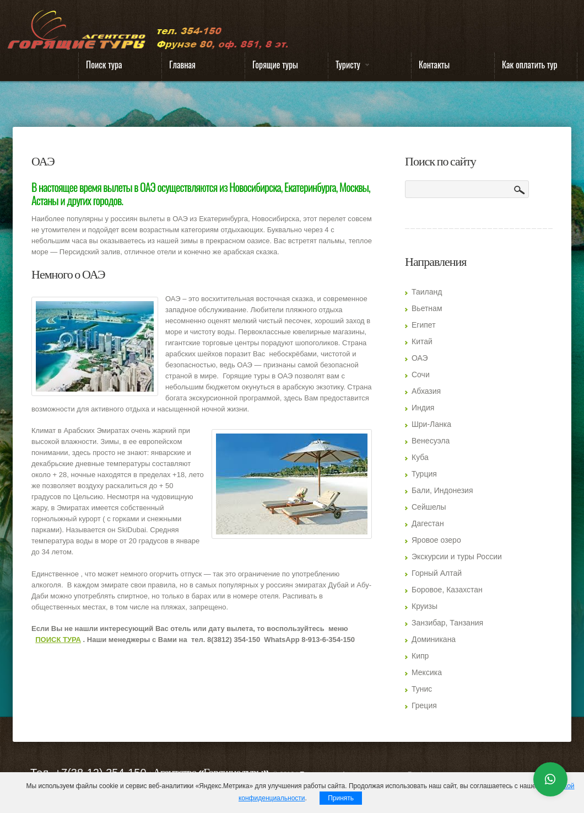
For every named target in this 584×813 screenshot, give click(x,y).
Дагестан (428, 523)
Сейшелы (429, 506)
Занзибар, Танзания (447, 622)
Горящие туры (275, 64)
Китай (422, 341)
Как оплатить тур (530, 64)
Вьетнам (427, 308)
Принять (341, 798)
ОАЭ (420, 358)
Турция (424, 473)
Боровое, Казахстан (447, 589)
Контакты (434, 64)
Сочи (421, 374)
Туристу (348, 67)
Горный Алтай (437, 573)
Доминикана (434, 639)
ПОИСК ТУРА (58, 639)
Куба (420, 457)
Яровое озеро (436, 540)
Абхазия (426, 391)
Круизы (424, 606)
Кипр (420, 655)
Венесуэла (431, 440)
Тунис (422, 688)
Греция (424, 705)
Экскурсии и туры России (457, 556)
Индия (423, 407)
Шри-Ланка (431, 424)
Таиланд (427, 291)
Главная (182, 64)
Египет (424, 324)
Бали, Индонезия (442, 490)
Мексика (427, 672)
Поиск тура (104, 64)
